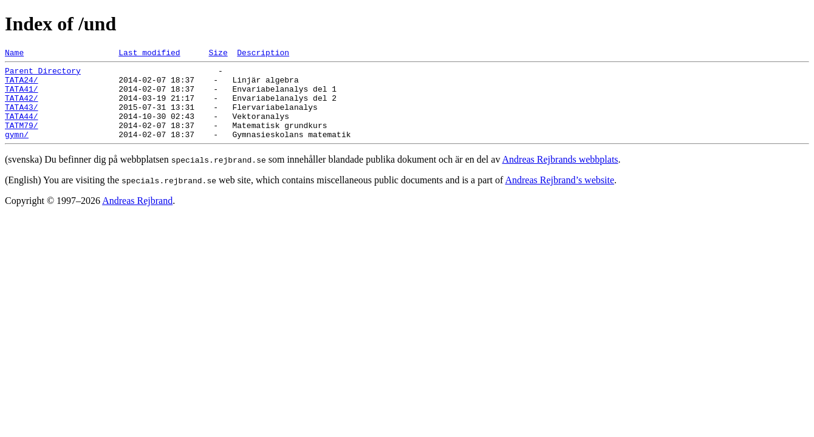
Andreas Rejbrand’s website (559, 196)
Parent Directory (43, 74)
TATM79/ (21, 139)
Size (217, 54)
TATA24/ (21, 85)
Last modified (149, 54)
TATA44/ (21, 128)
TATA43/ (21, 117)
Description (263, 54)
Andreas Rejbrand (137, 217)
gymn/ (17, 150)
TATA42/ (21, 106)
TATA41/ (21, 95)
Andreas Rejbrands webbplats (560, 176)
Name (14, 54)
